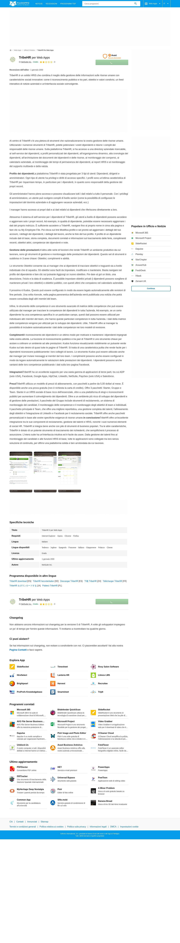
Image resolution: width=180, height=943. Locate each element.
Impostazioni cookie (129, 827)
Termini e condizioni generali (23, 827)
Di (25, 62)
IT (166, 3)
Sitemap (44, 822)
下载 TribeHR (90, 581)
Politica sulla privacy (76, 827)
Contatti (20, 822)
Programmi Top (68, 4)
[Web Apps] (17, 50)
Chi (11, 822)
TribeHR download (18, 581)
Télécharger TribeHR (112, 581)
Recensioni (51, 4)
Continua (151, 288)
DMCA (113, 827)
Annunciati (32, 822)
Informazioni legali (98, 827)
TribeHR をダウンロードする (23, 585)
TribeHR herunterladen (43, 581)
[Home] (11, 50)
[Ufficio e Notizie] (29, 50)
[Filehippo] (19, 3)
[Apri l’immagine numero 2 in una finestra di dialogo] (69, 472)
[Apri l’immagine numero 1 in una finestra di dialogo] (45, 472)
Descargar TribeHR (69, 581)
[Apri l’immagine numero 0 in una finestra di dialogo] (21, 472)
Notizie (39, 4)
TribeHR (34, 57)
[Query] (111, 3)
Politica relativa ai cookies (52, 827)
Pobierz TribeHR (50, 585)
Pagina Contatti (18, 650)
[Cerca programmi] (135, 3)
